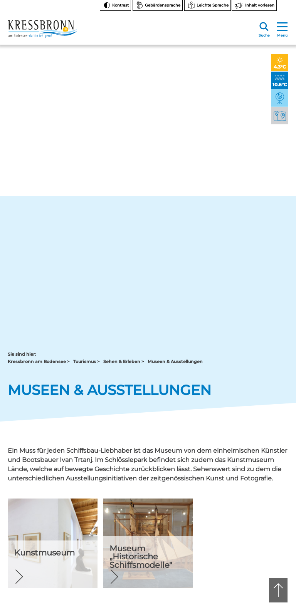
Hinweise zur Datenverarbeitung (264, 500)
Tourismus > (86, 74)
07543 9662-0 (42, 464)
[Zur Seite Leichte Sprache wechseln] (207, 5)
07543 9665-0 (192, 464)
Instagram (259, 439)
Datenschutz (257, 542)
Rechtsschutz (258, 513)
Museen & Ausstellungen (175, 74)
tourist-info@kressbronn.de (181, 474)
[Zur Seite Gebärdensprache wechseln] (158, 5)
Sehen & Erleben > (123, 74)
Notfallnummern (261, 465)
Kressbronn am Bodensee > (38, 74)
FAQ (247, 475)
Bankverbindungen (264, 484)
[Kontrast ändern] (115, 5)
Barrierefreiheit (259, 532)
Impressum (255, 551)
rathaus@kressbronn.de (35, 477)
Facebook (258, 451)
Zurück (25, 366)
